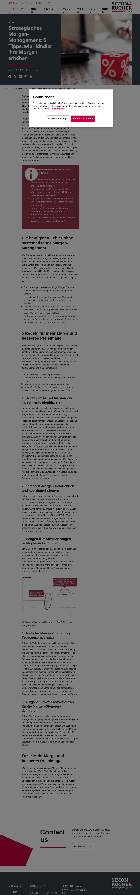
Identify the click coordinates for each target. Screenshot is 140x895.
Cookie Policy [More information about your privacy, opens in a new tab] (58, 109)
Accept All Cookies (83, 119)
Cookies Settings (57, 119)
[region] (71, 108)
